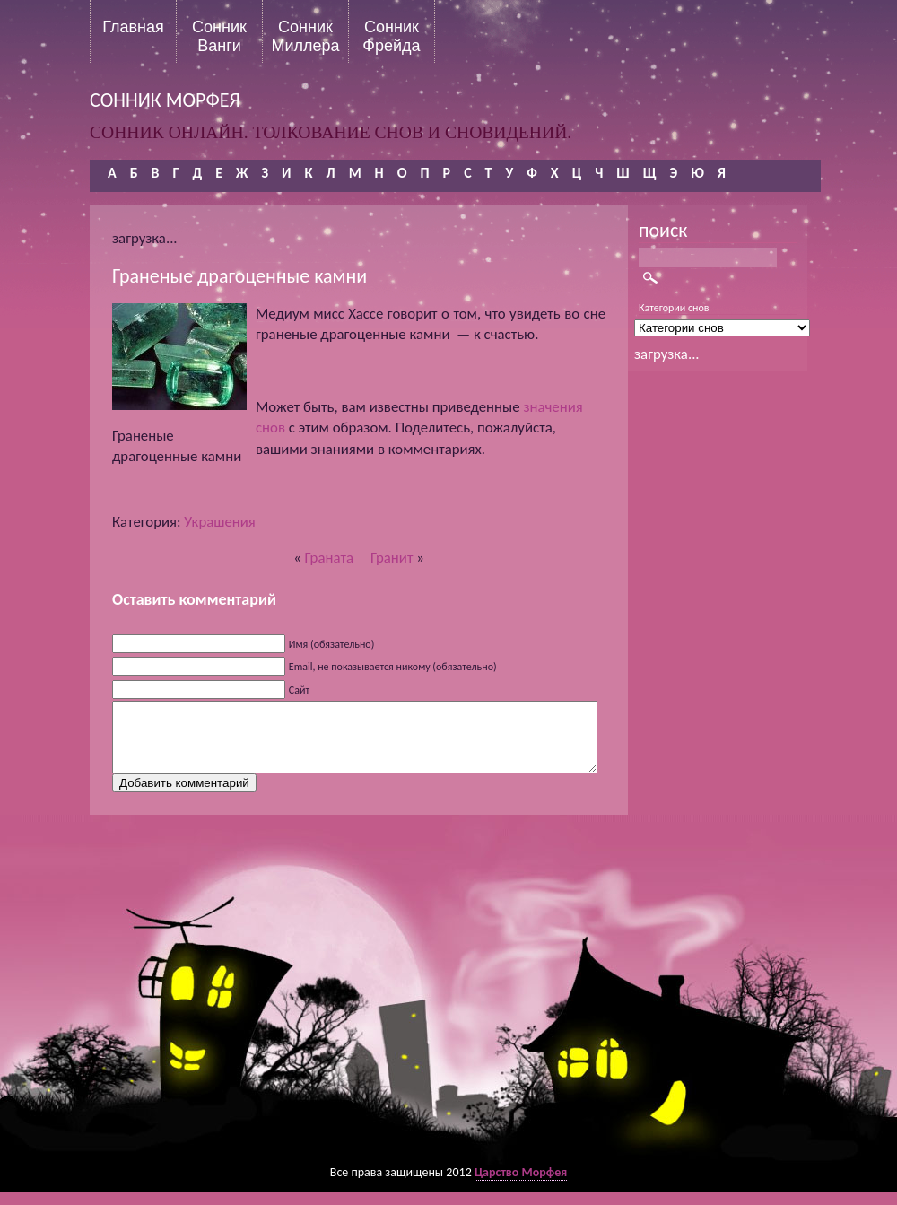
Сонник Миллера (305, 36)
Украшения (219, 521)
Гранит (391, 557)
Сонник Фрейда (391, 36)
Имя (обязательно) (332, 644)
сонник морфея (165, 100)
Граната (329, 557)
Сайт (299, 690)
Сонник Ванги (219, 36)
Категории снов (674, 307)
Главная (133, 27)
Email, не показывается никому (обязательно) (393, 666)
